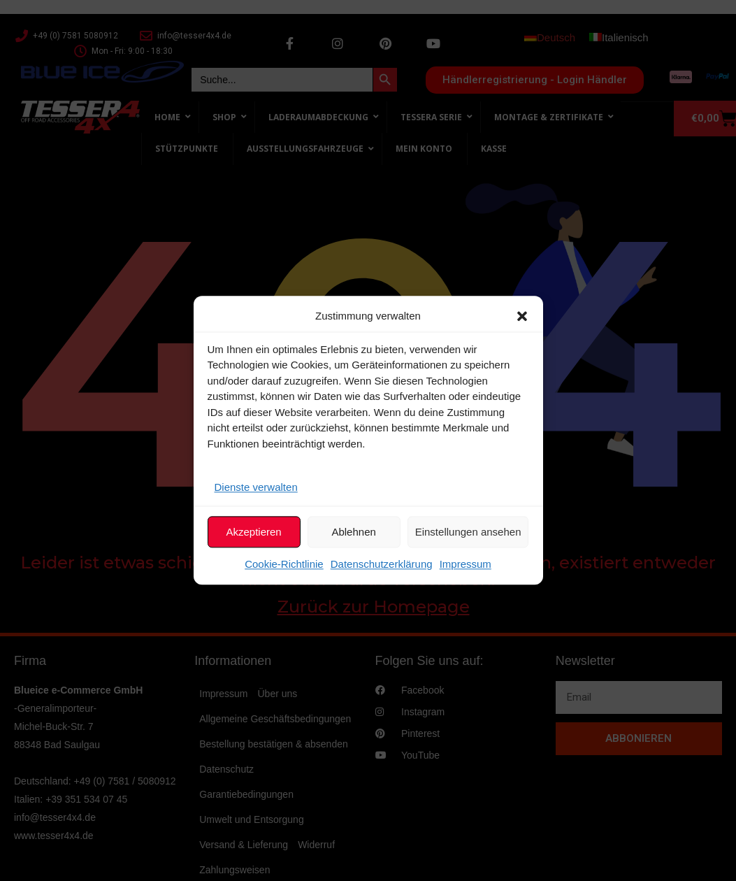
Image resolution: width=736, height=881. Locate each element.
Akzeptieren (253, 532)
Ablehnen (353, 532)
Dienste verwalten (256, 487)
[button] (522, 316)
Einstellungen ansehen (468, 532)
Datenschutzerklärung (382, 565)
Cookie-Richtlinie (284, 565)
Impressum (465, 565)
